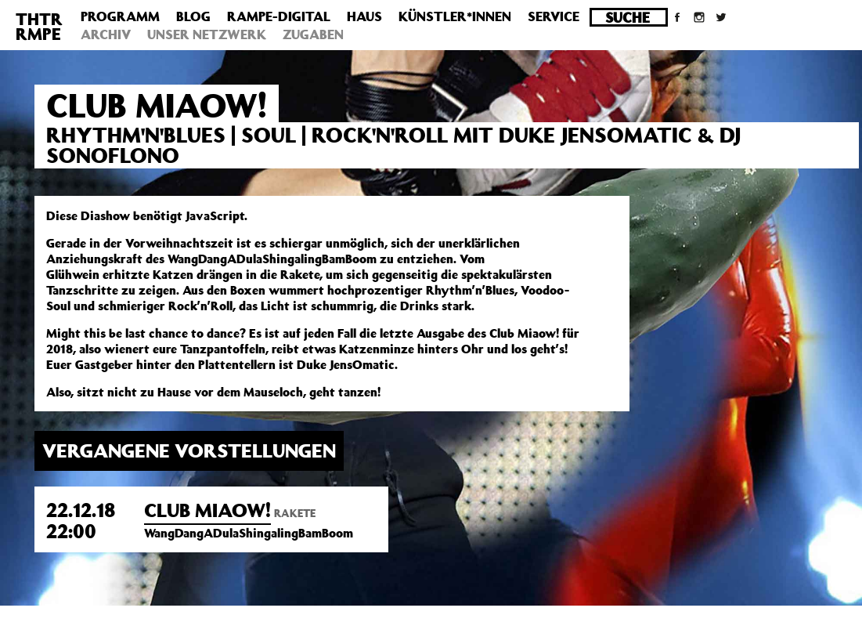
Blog (193, 16)
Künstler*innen (455, 16)
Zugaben (313, 34)
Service (553, 16)
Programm (120, 16)
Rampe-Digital (278, 16)
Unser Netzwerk (206, 34)
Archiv (106, 34)
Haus (364, 16)
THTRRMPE (39, 26)
